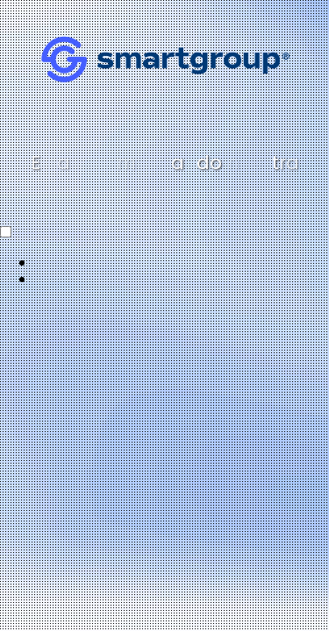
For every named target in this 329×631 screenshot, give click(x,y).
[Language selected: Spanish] (164, 256)
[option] (182, 263)
